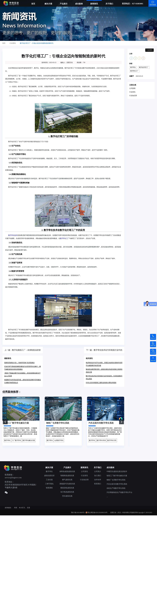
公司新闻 (132, 88)
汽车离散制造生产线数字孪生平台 (119, 492)
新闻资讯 (94, 4)
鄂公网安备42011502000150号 (97, 512)
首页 (33, 4)
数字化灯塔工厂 (143, 67)
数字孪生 (133, 67)
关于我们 (109, 4)
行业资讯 (132, 92)
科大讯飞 (22, 507)
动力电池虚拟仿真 (67, 492)
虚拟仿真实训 (49, 476)
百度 (28, 507)
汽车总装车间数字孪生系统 (117, 484)
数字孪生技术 (12, 235)
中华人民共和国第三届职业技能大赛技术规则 (101, 382)
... (107, 497)
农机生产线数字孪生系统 (116, 488)
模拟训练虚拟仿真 (67, 488)
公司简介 (97, 471)
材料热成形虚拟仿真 (67, 471)
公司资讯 (84, 471)
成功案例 (79, 4)
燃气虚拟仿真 (67, 480)
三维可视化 (49, 484)
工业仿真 (49, 480)
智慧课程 (49, 488)
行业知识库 (133, 95)
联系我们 (97, 484)
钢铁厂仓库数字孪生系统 (116, 480)
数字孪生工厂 (64, 238)
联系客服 (153, 5)
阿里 (15, 507)
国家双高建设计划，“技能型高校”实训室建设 (19, 362)
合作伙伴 (97, 480)
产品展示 (63, 4)
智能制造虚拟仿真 (67, 476)
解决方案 (48, 4)
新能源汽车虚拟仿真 (67, 484)
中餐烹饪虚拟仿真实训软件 (117, 471)
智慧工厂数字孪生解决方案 (117, 476)
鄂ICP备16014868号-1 (78, 512)
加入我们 (97, 476)
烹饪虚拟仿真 (67, 496)
